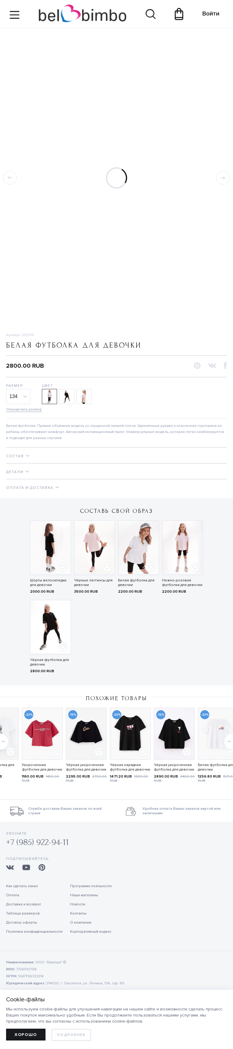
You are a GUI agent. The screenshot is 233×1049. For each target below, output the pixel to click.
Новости (77, 904)
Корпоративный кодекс (90, 931)
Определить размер (24, 409)
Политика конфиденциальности (34, 931)
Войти (208, 13)
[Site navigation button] (14, 17)
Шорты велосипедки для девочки (48, 582)
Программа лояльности (91, 886)
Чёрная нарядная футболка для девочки (130, 767)
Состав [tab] (15, 456)
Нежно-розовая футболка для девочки (182, 582)
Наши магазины (84, 895)
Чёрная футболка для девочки (49, 662)
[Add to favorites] (63, 567)
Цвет (47, 385)
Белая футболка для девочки (136, 582)
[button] (197, 366)
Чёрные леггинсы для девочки (93, 582)
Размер (14, 385)
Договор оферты (21, 922)
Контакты (78, 913)
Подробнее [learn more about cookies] (71, 1035)
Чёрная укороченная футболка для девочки (86, 767)
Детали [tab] (14, 472)
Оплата (12, 895)
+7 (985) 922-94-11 (37, 842)
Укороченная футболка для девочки (42, 767)
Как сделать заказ (22, 886)
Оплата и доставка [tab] (29, 487)
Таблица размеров (23, 913)
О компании (80, 922)
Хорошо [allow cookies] (26, 1034)
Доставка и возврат (23, 904)
